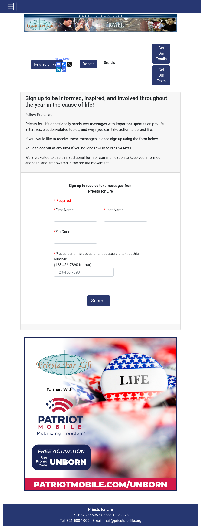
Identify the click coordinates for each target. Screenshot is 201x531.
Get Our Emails (161, 53)
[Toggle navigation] (10, 6)
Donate (88, 64)
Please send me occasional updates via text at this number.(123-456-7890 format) (96, 259)
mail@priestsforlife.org (122, 520)
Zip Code (62, 232)
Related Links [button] (45, 64)
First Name (64, 210)
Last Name (113, 210)
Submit (98, 301)
